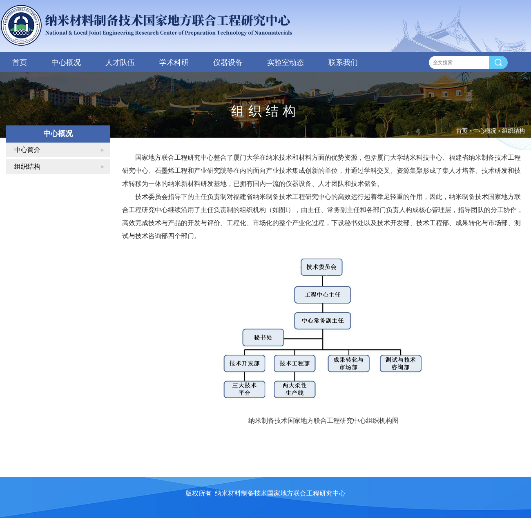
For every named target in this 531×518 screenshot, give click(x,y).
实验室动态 (285, 62)
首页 (19, 62)
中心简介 (27, 150)
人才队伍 (120, 62)
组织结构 (27, 166)
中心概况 (66, 62)
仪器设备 (228, 62)
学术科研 (174, 62)
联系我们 (343, 62)
